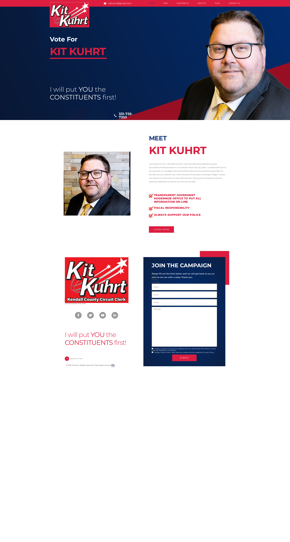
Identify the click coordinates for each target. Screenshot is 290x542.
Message (156, 282)
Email (154, 277)
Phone (155, 280)
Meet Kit (202, 3)
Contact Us (234, 3)
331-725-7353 (126, 115)
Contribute (183, 3)
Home (151, 3)
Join (165, 3)
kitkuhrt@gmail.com (119, 3)
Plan (217, 3)
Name (154, 274)
